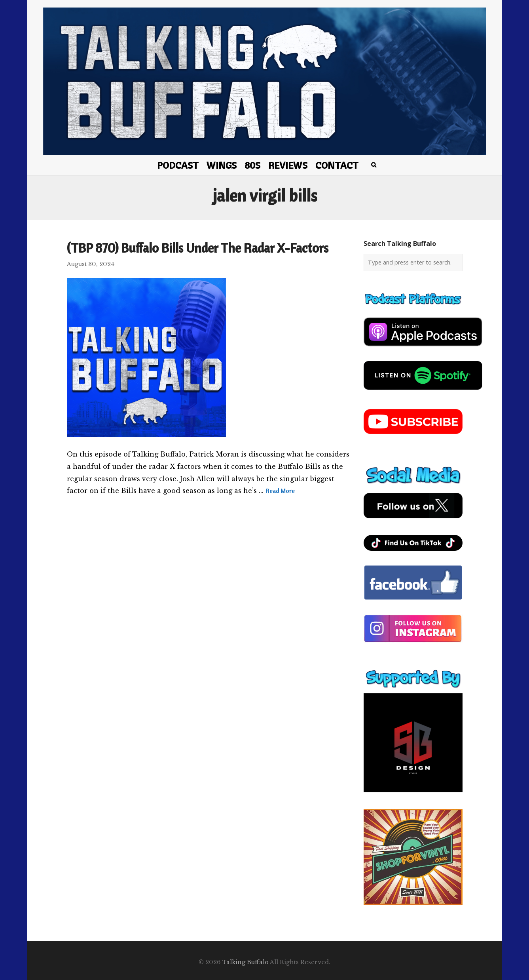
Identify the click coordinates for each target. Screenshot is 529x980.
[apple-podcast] (423, 349)
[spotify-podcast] (423, 393)
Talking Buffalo (245, 962)
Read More (280, 491)
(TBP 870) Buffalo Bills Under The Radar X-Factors (197, 248)
